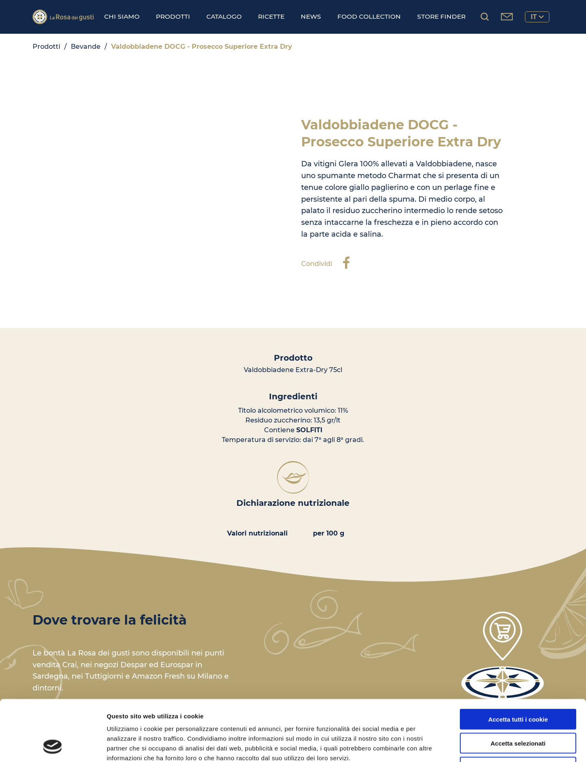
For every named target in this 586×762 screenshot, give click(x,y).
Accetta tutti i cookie (518, 662)
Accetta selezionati (517, 686)
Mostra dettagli (428, 745)
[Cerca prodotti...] (485, 17)
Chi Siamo (122, 16)
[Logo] (63, 17)
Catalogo (224, 16)
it (537, 17)
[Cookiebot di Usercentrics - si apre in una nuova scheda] (52, 746)
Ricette (271, 16)
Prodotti (173, 16)
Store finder (441, 16)
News (311, 16)
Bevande (86, 46)
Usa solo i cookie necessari (518, 710)
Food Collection (369, 16)
